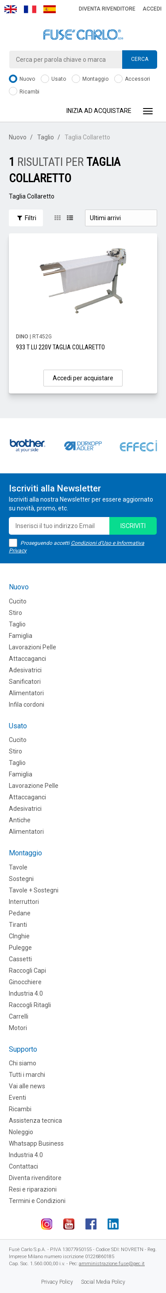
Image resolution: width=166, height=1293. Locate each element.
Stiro (15, 612)
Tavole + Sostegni (33, 890)
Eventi (17, 1097)
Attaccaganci (27, 658)
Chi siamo (22, 1063)
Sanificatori (25, 681)
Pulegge (20, 947)
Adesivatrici (25, 670)
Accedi (152, 9)
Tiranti (18, 924)
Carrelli (18, 1016)
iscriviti (133, 525)
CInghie (19, 936)
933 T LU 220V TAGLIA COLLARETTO (60, 347)
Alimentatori (26, 693)
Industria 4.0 (26, 993)
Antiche (20, 820)
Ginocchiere (25, 982)
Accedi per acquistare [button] (83, 378)
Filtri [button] (25, 217)
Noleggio (21, 1132)
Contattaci (23, 1166)
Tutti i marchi (27, 1074)
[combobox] (83, 59)
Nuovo (22, 79)
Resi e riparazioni (33, 1189)
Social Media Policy (103, 1282)
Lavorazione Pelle (33, 785)
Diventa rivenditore (107, 9)
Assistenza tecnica (35, 1120)
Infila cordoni (26, 704)
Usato (53, 79)
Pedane (20, 913)
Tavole (18, 867)
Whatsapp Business (36, 1143)
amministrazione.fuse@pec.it (112, 1264)
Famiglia (20, 635)
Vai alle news (27, 1086)
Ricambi (24, 92)
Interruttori (24, 901)
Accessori (132, 79)
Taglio (45, 137)
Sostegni (21, 878)
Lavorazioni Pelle (32, 647)
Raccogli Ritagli (30, 1004)
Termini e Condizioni (37, 1200)
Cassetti (20, 959)
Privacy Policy (57, 1282)
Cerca (139, 59)
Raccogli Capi (27, 970)
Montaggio (90, 79)
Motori (18, 1027)
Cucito (18, 601)
